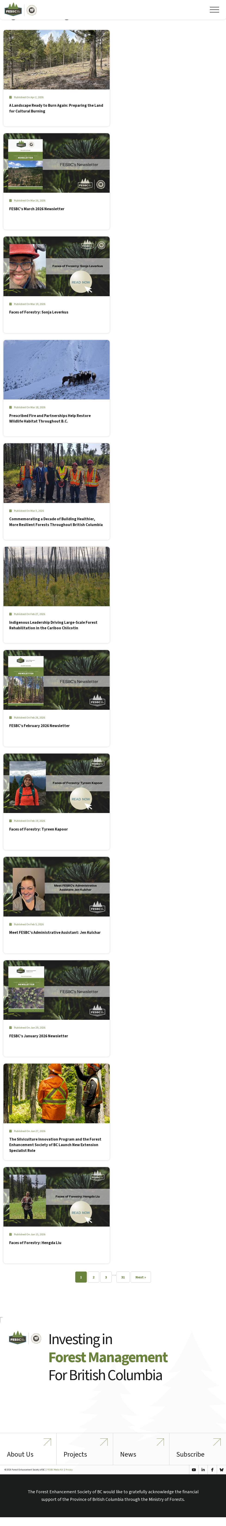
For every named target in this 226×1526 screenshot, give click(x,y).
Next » (141, 1277)
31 (123, 1277)
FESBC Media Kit (55, 1478)
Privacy (69, 1478)
